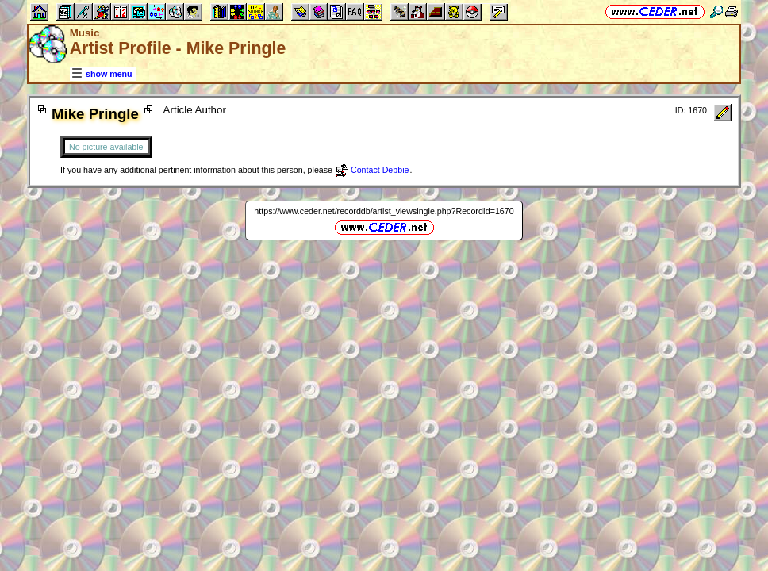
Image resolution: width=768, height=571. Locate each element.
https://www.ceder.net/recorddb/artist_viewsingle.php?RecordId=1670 (383, 211)
